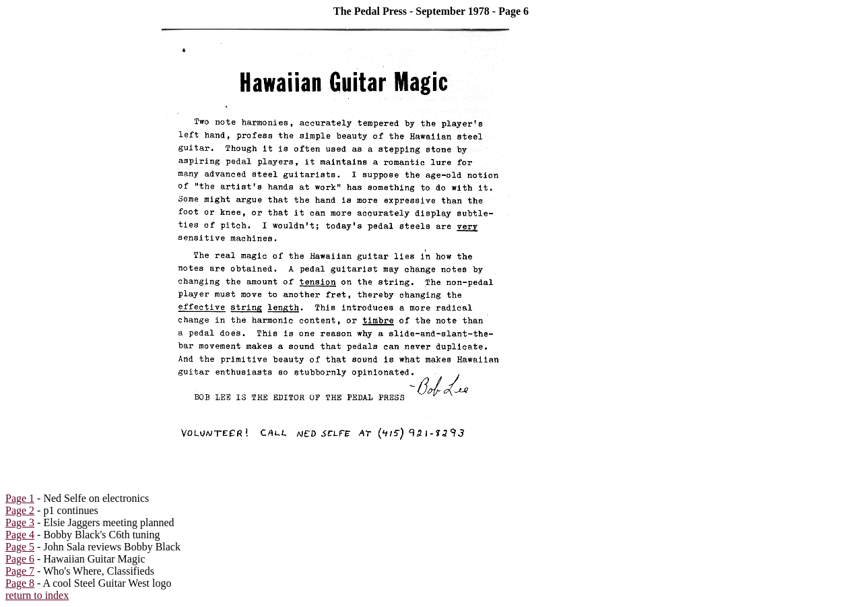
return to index (37, 595)
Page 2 (19, 510)
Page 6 (19, 559)
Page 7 (19, 571)
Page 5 (19, 546)
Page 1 (19, 498)
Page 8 (19, 583)
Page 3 (19, 522)
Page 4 (19, 534)
